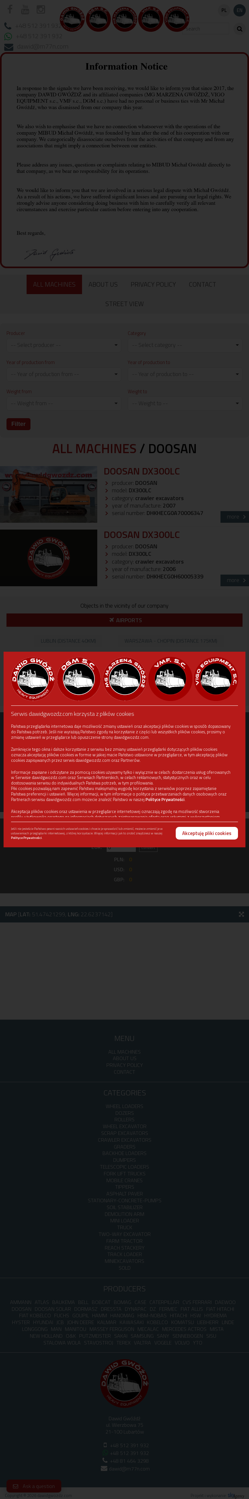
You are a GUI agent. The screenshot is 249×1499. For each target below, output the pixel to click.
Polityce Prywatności (165, 799)
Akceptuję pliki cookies (206, 833)
